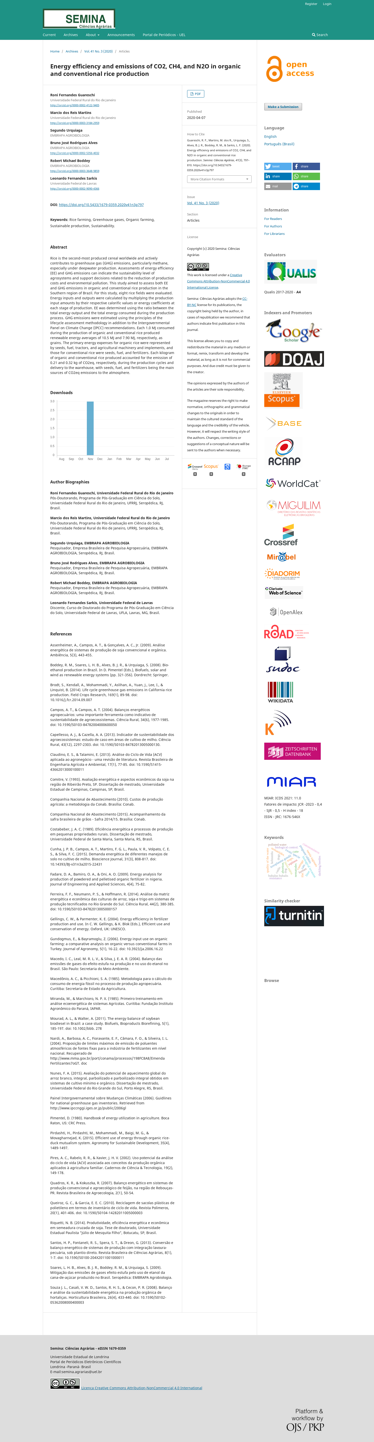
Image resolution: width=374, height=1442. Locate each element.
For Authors (273, 226)
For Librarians (274, 233)
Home (54, 51)
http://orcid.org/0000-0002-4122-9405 (74, 105)
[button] (278, 166)
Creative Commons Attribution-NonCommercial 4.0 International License (218, 281)
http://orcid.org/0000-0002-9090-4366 (74, 188)
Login (327, 3)
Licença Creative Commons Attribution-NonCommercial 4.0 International (141, 1388)
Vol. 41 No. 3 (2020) (98, 51)
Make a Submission (283, 106)
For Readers (273, 218)
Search (320, 34)
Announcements (121, 34)
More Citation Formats (207, 179)
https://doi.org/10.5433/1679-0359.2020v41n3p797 (101, 204)
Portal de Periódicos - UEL (164, 34)
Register (311, 3)
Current (49, 34)
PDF (197, 94)
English (270, 136)
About (91, 34)
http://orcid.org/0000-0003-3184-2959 (74, 123)
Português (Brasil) (279, 144)
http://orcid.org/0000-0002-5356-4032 (74, 153)
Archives (71, 34)
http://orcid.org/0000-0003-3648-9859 (74, 171)
